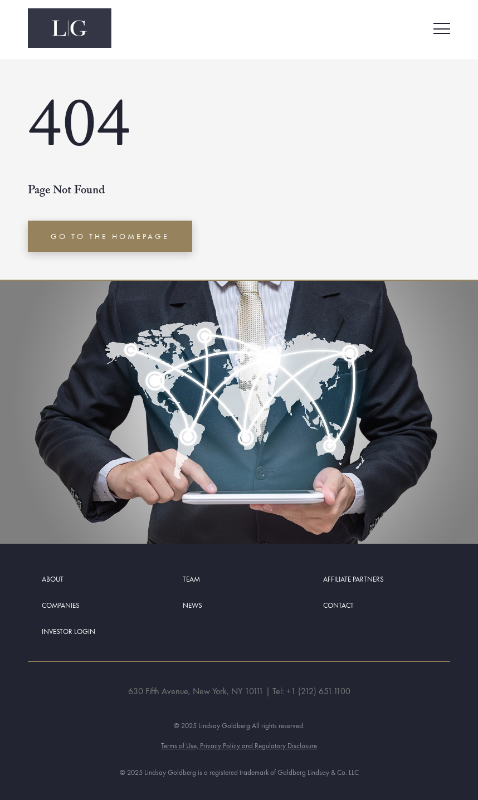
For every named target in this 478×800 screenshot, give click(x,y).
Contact (338, 605)
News (192, 605)
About (53, 579)
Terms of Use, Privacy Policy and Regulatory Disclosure (239, 746)
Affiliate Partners (353, 579)
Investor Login (68, 631)
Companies (61, 605)
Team (191, 579)
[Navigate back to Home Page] (69, 28)
